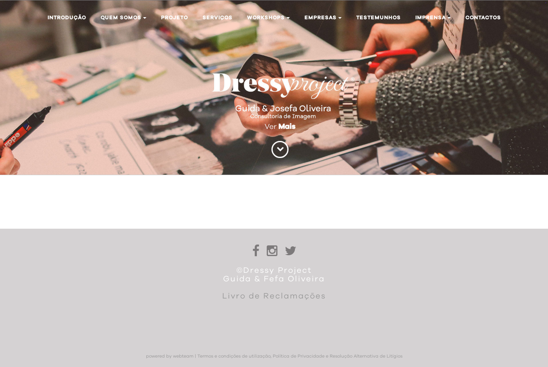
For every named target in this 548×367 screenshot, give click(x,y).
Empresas (323, 17)
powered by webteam (170, 356)
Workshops (268, 17)
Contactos (483, 17)
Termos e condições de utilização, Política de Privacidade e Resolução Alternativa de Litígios (299, 356)
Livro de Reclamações (274, 296)
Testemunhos (378, 17)
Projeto (174, 17)
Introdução (67, 17)
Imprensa (433, 17)
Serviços (217, 17)
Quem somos (123, 17)
